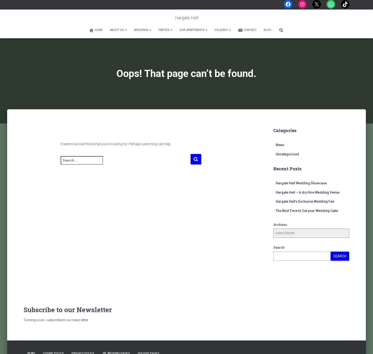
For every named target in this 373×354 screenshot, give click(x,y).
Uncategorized (287, 154)
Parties (165, 30)
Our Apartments (193, 30)
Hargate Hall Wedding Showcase (301, 183)
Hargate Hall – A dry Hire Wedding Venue (307, 192)
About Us (118, 30)
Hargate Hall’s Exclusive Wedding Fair (305, 201)
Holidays (223, 30)
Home (96, 30)
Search (279, 247)
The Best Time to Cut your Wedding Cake (307, 211)
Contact (247, 30)
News (280, 145)
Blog (267, 30)
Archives (280, 225)
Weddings (142, 30)
